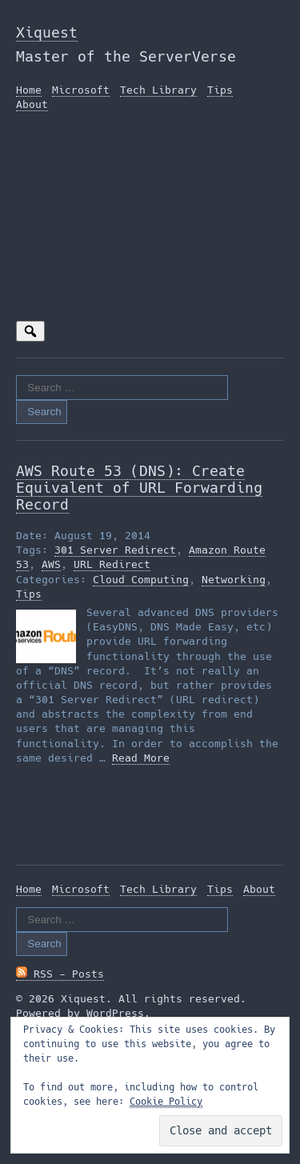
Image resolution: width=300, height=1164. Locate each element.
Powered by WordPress (80, 1013)
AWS (51, 564)
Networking (234, 580)
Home (29, 90)
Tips (220, 90)
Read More (141, 758)
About (32, 104)
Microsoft (81, 90)
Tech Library (158, 90)
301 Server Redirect (115, 550)
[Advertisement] (150, 221)
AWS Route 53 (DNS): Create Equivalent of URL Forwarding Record (139, 487)
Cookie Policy (166, 1101)
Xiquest (47, 32)
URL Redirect (112, 564)
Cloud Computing (141, 580)
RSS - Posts (60, 974)
